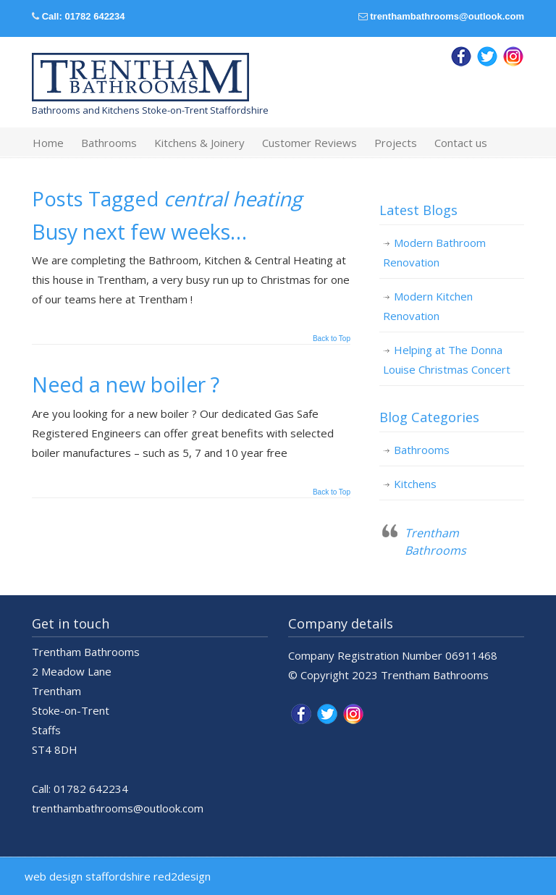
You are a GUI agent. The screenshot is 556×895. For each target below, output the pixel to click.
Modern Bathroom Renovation (434, 252)
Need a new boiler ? (125, 384)
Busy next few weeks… (139, 231)
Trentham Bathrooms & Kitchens (140, 77)
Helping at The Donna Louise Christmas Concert (446, 360)
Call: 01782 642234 (83, 16)
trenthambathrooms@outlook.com (447, 16)
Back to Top (331, 339)
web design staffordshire (88, 876)
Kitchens (415, 483)
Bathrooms (422, 449)
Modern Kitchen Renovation (428, 306)
